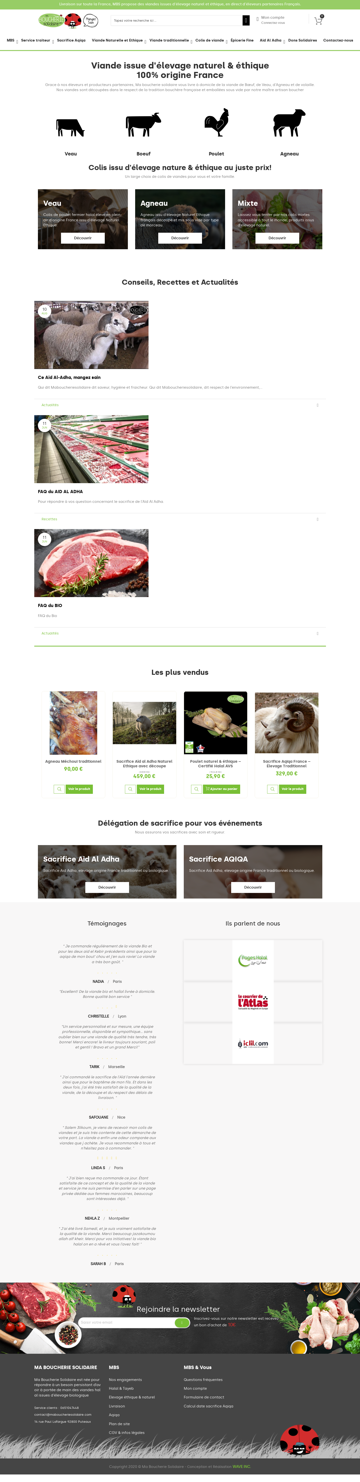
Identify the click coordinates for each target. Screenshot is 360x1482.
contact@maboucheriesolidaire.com (62, 1422)
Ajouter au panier (221, 796)
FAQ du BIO (50, 613)
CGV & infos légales (127, 1440)
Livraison (117, 1414)
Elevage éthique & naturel (132, 1405)
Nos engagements (125, 1387)
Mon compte (271, 20)
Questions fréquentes (203, 1387)
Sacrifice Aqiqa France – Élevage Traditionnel (286, 771)
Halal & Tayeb (121, 1396)
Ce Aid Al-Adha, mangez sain (69, 385)
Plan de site (119, 1431)
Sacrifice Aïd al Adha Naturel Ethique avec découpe (144, 771)
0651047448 (69, 1415)
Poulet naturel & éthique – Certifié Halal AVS (215, 771)
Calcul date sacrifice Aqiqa (208, 1414)
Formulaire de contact (204, 1405)
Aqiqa (114, 1423)
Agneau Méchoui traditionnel (73, 769)
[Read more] (318, 413)
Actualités (50, 413)
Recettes (49, 527)
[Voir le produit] (79, 797)
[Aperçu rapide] (59, 796)
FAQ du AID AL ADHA (60, 499)
